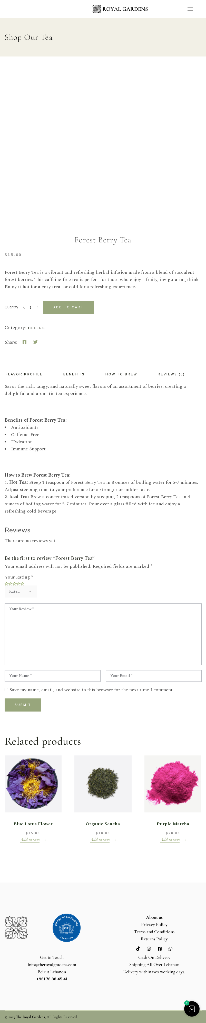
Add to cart (68, 307)
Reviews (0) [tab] (171, 374)
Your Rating (19, 577)
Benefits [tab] (74, 374)
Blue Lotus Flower (33, 823)
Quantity (11, 307)
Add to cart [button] (30, 839)
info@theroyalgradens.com (52, 964)
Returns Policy (154, 939)
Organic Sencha (103, 823)
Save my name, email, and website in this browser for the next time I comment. (91, 689)
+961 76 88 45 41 (51, 979)
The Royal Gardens (30, 1017)
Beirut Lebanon (52, 971)
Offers (36, 328)
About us (154, 917)
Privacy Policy (154, 924)
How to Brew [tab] (121, 374)
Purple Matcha (173, 823)
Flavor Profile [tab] (24, 374)
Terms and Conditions (154, 931)
